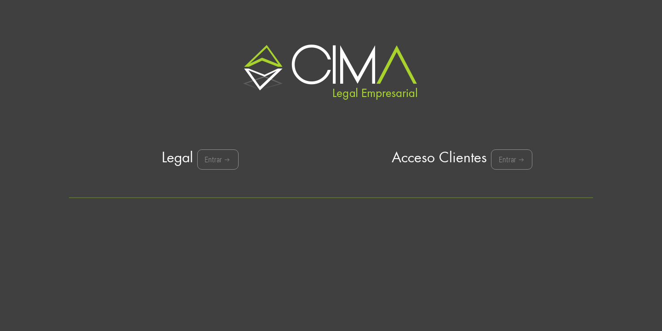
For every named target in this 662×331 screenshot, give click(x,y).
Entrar (218, 161)
